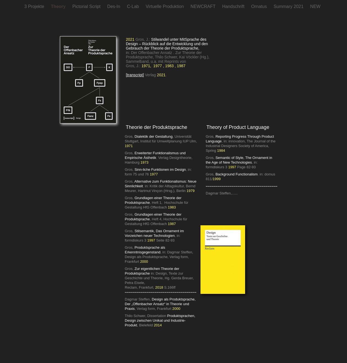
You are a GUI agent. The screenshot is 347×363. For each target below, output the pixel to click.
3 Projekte (34, 6)
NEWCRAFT (204, 6)
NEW (315, 6)
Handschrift (234, 6)
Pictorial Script (87, 6)
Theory (59, 6)
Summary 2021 (289, 6)
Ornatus (259, 6)
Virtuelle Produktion (165, 6)
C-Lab (133, 6)
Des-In (114, 6)
